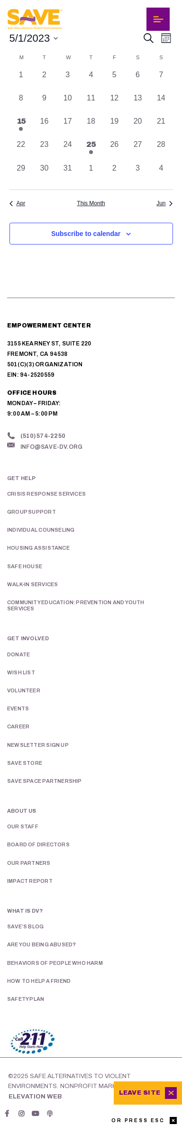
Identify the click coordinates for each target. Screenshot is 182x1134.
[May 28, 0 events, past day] (161, 150)
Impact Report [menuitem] (30, 881)
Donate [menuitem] (18, 654)
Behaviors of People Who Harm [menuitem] (55, 963)
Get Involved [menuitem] (28, 638)
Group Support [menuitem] (31, 512)
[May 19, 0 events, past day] (114, 127)
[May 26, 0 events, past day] (114, 150)
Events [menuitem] (18, 708)
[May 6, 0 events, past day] (137, 80)
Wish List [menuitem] (21, 672)
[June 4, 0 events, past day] (161, 174)
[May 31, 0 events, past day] (67, 174)
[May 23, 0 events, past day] (44, 150)
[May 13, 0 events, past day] (137, 104)
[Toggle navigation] (158, 19)
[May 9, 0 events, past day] (44, 104)
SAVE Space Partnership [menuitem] (44, 781)
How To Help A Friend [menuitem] (39, 981)
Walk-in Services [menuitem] (32, 584)
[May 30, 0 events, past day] (44, 174)
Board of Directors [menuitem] (38, 844)
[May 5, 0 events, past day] (114, 80)
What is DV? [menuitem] (25, 911)
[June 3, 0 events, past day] (137, 174)
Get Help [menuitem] (21, 478)
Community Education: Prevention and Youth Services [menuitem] (76, 605)
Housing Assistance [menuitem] (38, 548)
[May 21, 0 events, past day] (161, 127)
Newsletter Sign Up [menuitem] (38, 745)
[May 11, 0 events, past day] (90, 104)
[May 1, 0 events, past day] (21, 80)
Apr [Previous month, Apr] (17, 203)
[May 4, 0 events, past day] (90, 80)
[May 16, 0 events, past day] (44, 127)
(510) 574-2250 (42, 436)
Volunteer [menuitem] (23, 690)
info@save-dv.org (51, 447)
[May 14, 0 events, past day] (161, 104)
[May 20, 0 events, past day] (137, 127)
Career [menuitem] (18, 726)
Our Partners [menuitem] (29, 863)
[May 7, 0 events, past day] (161, 80)
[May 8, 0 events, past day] (21, 104)
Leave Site (139, 1092)
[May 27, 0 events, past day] (137, 150)
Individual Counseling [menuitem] (40, 530)
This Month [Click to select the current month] (91, 203)
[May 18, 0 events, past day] (90, 127)
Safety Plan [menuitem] (25, 999)
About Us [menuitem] (21, 811)
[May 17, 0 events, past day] (67, 127)
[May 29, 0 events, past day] (21, 174)
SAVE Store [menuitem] (24, 763)
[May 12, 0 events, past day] (114, 104)
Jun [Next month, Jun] (164, 203)
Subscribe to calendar (85, 233)
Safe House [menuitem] (24, 566)
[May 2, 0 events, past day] (44, 80)
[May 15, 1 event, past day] (21, 127)
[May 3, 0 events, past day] (67, 80)
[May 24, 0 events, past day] (67, 150)
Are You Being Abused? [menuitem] (41, 944)
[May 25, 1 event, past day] (90, 150)
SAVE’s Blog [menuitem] (25, 926)
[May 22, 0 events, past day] (21, 150)
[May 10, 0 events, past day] (67, 104)
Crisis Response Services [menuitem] (46, 494)
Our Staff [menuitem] (22, 826)
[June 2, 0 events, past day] (114, 174)
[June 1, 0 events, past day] (90, 174)
